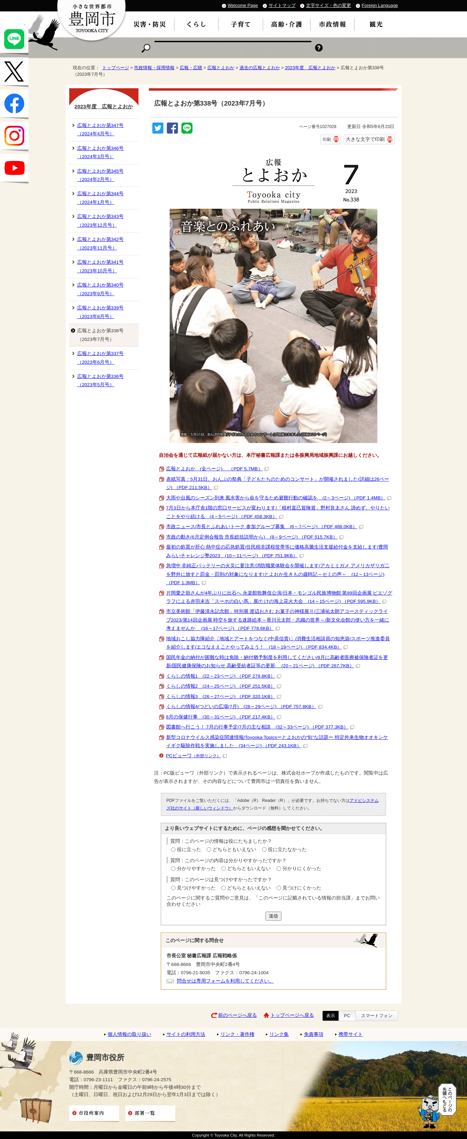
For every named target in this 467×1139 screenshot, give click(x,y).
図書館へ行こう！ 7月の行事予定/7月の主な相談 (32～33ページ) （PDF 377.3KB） (260, 727)
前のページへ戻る (237, 1015)
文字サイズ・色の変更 (328, 5)
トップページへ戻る (292, 1015)
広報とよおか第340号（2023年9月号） (100, 289)
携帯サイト (351, 1034)
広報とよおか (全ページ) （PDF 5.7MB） (217, 468)
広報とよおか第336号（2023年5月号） (100, 380)
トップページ (115, 67)
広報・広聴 (191, 67)
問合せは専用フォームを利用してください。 (225, 981)
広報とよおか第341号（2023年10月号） (100, 266)
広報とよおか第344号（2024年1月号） (100, 198)
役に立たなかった (287, 849)
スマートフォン (377, 1015)
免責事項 (313, 1034)
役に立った (189, 849)
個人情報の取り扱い (129, 1034)
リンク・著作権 (237, 1034)
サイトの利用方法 (186, 1034)
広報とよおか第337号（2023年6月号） (100, 357)
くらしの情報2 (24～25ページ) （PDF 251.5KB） (223, 686)
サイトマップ (282, 5)
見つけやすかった (196, 888)
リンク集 (279, 1034)
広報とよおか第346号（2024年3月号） (100, 152)
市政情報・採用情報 (154, 67)
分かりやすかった (196, 868)
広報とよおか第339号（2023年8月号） (100, 312)
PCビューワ (196, 755)
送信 (273, 916)
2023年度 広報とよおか (310, 67)
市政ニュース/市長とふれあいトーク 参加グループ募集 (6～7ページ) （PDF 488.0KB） (264, 526)
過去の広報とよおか (260, 67)
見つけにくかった (301, 888)
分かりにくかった (301, 868)
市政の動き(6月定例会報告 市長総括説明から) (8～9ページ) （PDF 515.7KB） (254, 537)
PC (347, 1015)
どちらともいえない (234, 849)
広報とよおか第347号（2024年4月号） (100, 129)
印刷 (327, 139)
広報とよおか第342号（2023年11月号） (100, 243)
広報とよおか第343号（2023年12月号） (100, 220)
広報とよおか (220, 67)
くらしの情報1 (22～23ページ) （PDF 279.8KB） (223, 676)
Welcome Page (243, 5)
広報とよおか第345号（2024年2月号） (100, 175)
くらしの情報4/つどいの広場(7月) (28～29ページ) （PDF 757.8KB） (244, 706)
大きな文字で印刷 (365, 139)
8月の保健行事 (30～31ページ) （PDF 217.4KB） (223, 717)
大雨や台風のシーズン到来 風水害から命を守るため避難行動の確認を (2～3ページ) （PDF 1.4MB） (279, 497)
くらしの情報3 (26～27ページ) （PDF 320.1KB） (223, 696)
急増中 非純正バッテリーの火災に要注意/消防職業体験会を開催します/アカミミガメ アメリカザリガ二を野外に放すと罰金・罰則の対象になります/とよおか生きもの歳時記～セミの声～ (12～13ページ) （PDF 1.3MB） (277, 574)
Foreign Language (380, 5)
